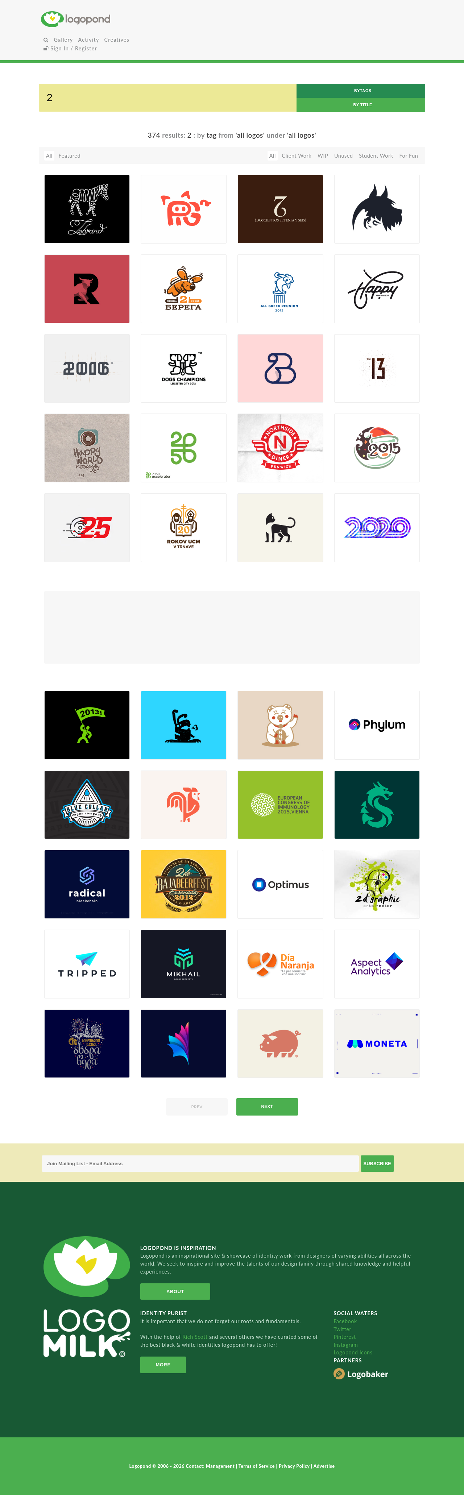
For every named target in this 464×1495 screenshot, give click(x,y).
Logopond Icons (353, 1352)
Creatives (116, 40)
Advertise (324, 1466)
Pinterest (345, 1337)
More (163, 1364)
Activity (88, 40)
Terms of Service (257, 1466)
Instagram (346, 1345)
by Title (362, 105)
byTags (363, 90)
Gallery (63, 40)
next (267, 1106)
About (175, 1291)
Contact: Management (211, 1466)
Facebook (345, 1321)
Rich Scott (195, 1337)
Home (104, 19)
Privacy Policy (295, 1466)
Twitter (342, 1329)
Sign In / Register (70, 48)
